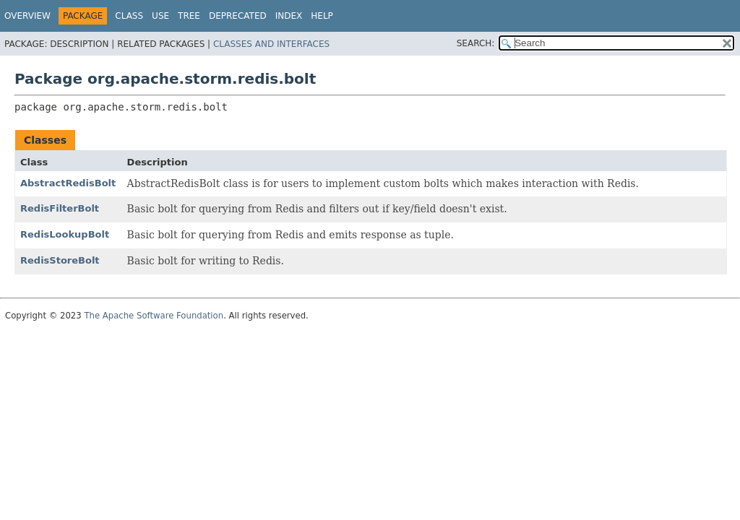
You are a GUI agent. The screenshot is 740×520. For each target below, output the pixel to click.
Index (289, 16)
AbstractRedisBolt (68, 183)
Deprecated (238, 16)
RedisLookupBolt (64, 234)
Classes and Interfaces (271, 44)
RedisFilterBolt (59, 208)
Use (160, 16)
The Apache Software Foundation (153, 316)
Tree (189, 16)
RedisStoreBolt (60, 260)
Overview (27, 16)
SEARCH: (476, 43)
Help (322, 16)
